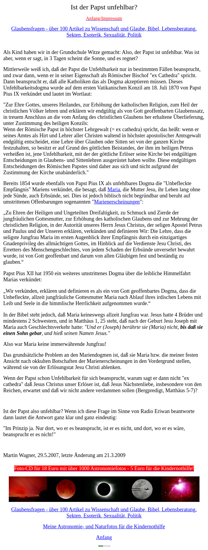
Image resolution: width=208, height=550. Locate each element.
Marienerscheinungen (117, 202)
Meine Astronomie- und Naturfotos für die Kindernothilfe (104, 526)
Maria (113, 189)
